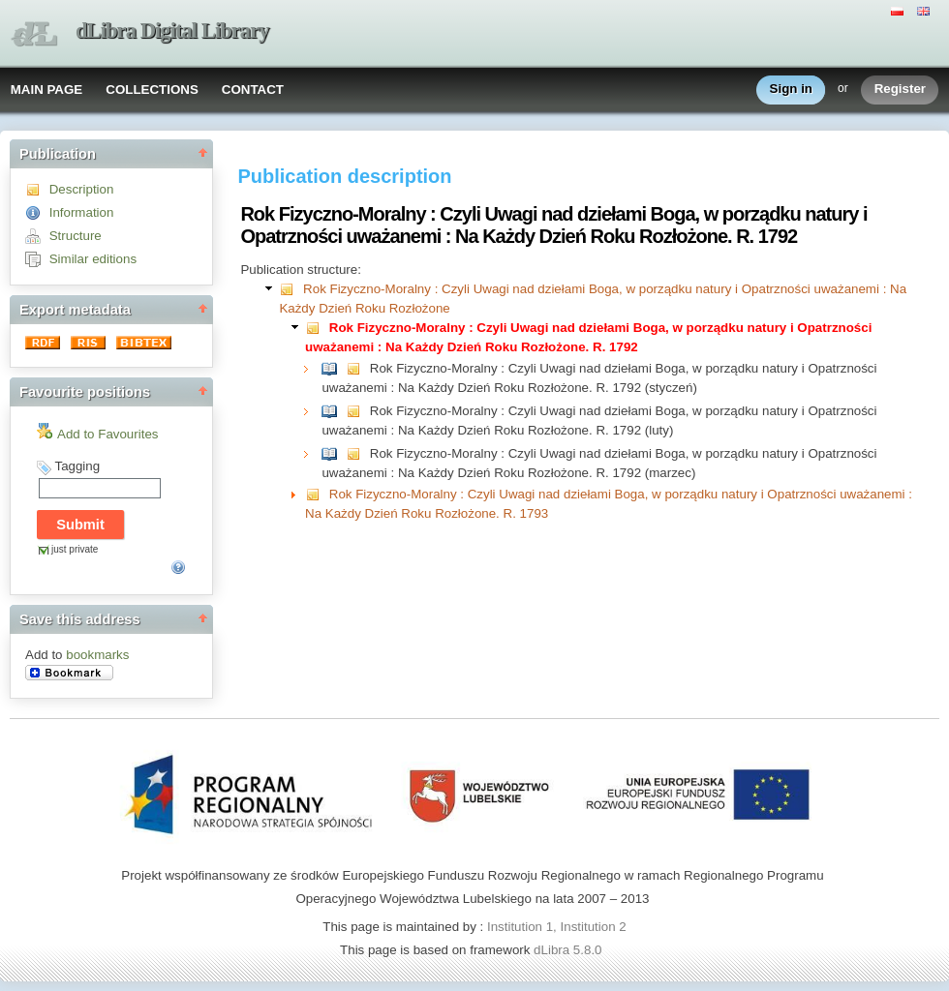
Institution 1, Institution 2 (557, 926)
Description (81, 189)
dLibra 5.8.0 (569, 950)
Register (900, 90)
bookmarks (97, 654)
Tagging (77, 466)
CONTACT (253, 89)
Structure (75, 235)
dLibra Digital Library (172, 30)
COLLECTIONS (152, 89)
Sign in (791, 90)
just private (74, 549)
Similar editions (93, 259)
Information (81, 212)
